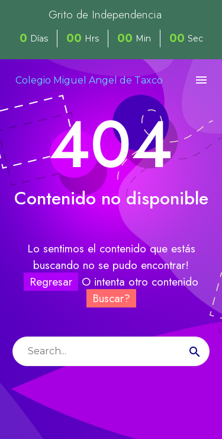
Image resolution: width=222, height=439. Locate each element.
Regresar (51, 282)
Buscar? (111, 298)
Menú (201, 80)
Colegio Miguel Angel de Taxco (89, 80)
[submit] (195, 351)
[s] (111, 351)
